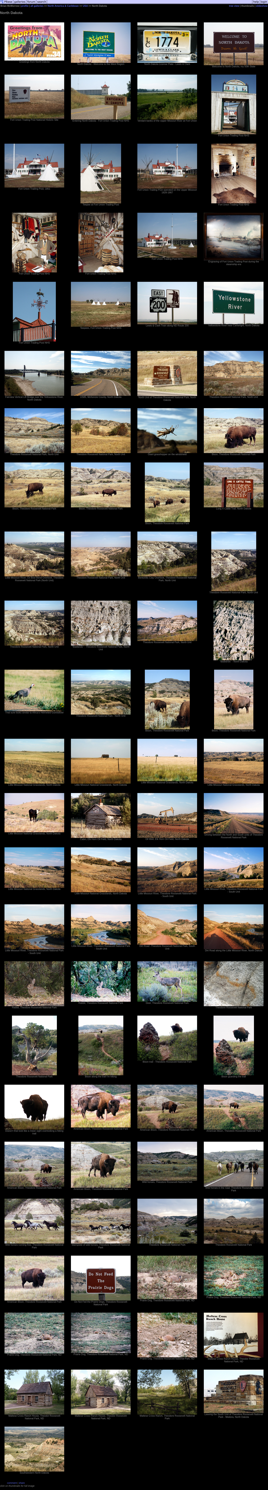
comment (12, 1483)
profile (25, 6)
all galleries (36, 6)
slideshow (262, 6)
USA (85, 6)
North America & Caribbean (63, 6)
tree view (234, 6)
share (22, 1483)
